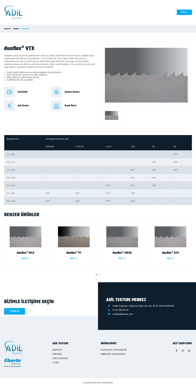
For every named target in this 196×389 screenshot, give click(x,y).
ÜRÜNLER (16, 29)
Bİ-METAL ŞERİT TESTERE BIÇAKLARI (114, 350)
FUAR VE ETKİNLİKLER (118, 12)
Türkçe (184, 12)
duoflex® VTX (25, 29)
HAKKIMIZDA (78, 12)
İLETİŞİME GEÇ (15, 311)
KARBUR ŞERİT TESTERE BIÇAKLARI (113, 354)
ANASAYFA (61, 12)
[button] (96, 274)
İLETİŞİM (138, 12)
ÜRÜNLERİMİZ (96, 12)
